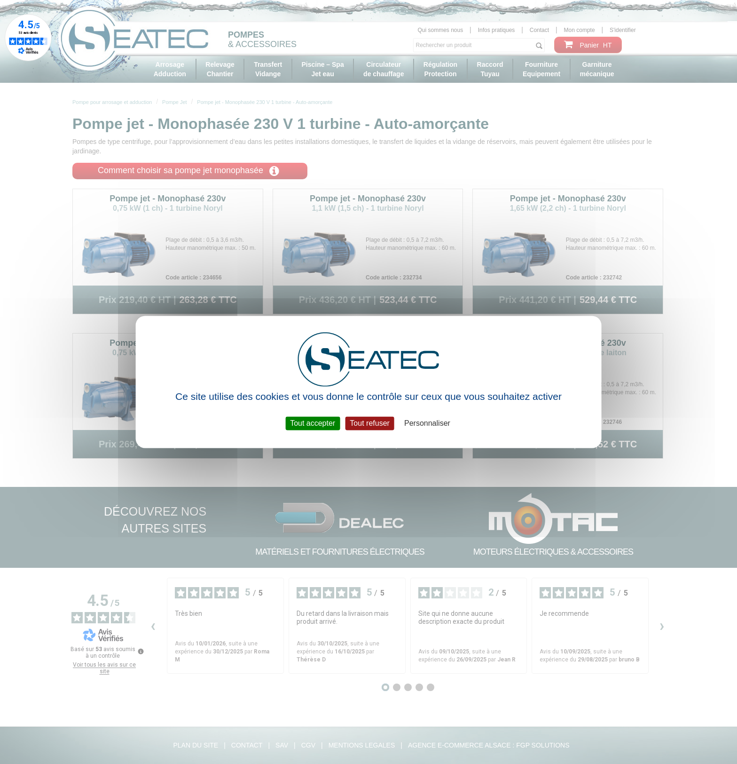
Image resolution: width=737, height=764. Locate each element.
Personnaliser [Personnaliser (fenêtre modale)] (427, 423)
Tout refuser (369, 423)
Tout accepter (312, 423)
